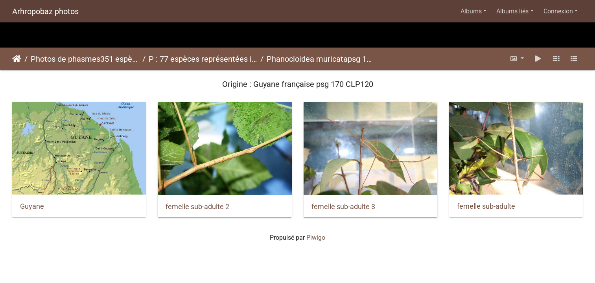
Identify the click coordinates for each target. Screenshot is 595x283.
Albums (471, 11)
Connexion (558, 11)
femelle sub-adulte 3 (343, 207)
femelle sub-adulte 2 (197, 207)
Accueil (16, 59)
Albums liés (512, 11)
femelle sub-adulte (486, 206)
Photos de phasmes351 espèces (85, 59)
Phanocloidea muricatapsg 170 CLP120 (321, 59)
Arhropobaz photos (45, 11)
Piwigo (315, 237)
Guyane (32, 206)
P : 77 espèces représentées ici (203, 59)
